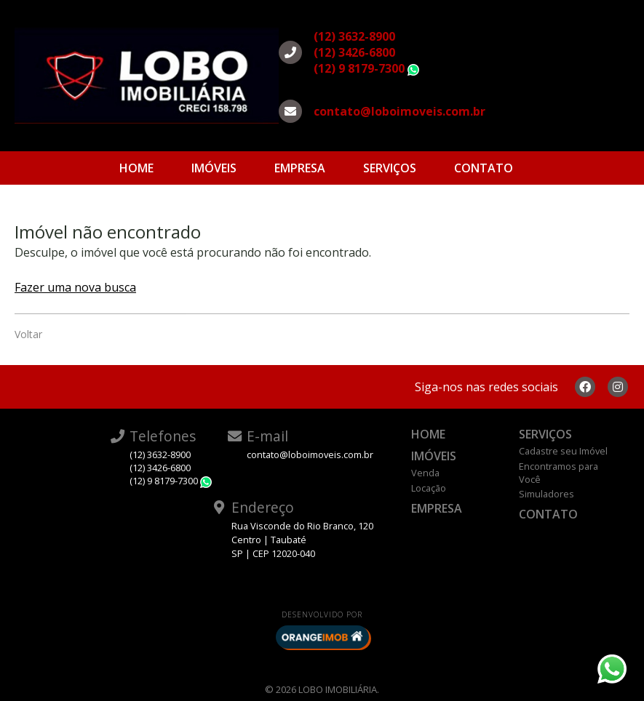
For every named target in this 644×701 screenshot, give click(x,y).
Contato (483, 168)
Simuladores (546, 493)
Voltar (28, 334)
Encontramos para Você (558, 473)
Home (136, 168)
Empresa (299, 168)
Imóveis (213, 168)
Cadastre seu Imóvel (563, 450)
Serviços (389, 168)
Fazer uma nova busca (75, 287)
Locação (428, 487)
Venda (425, 472)
